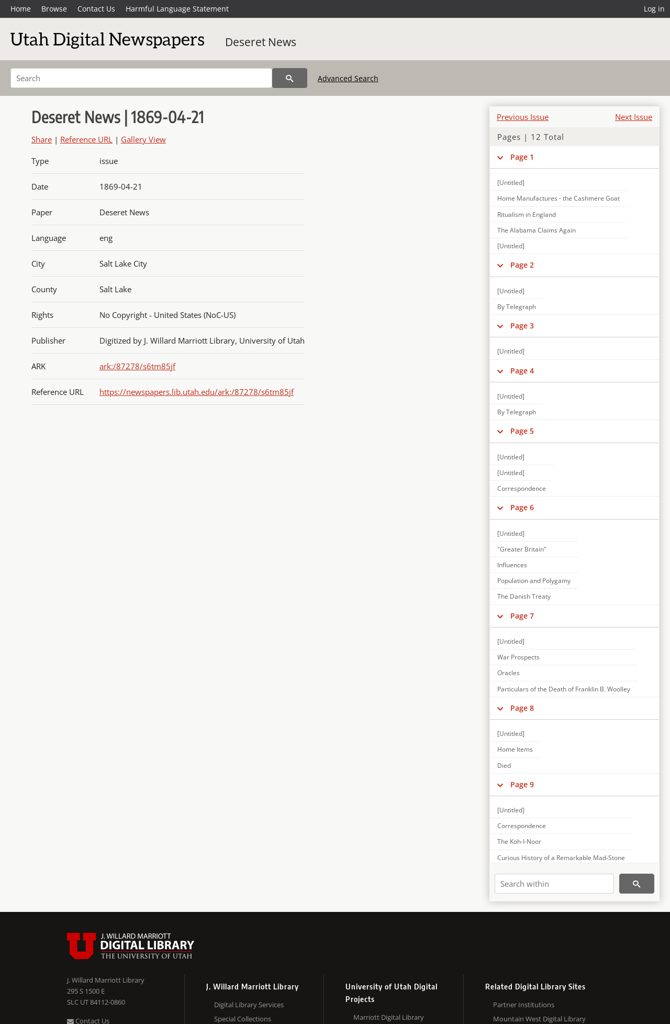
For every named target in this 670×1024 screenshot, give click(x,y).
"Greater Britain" (521, 549)
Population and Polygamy (534, 580)
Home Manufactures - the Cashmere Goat (558, 198)
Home (20, 9)
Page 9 (522, 784)
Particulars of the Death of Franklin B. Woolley (563, 689)
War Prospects (518, 657)
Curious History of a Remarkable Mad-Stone (561, 857)
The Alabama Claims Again (536, 230)
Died (504, 765)
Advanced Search (348, 78)
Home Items (515, 749)
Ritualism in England (526, 214)
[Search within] (554, 884)
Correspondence (521, 488)
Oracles (508, 672)
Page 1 (522, 157)
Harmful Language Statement (177, 9)
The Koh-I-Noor (519, 841)
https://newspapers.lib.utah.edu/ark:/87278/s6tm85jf (196, 392)
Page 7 (522, 616)
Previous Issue (523, 117)
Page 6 (522, 507)
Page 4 (522, 371)
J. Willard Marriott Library (105, 980)
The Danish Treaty (524, 596)
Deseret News (260, 42)
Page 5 (522, 431)
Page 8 (522, 708)
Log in (654, 9)
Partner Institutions (523, 1004)
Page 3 (522, 326)
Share (41, 139)
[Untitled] (510, 182)
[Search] (141, 78)
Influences (512, 564)
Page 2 (522, 265)
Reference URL (86, 139)
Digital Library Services (249, 1004)
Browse (54, 9)
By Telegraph (516, 306)
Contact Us (96, 9)
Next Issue (633, 117)
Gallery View (143, 139)
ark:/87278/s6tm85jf (137, 366)
